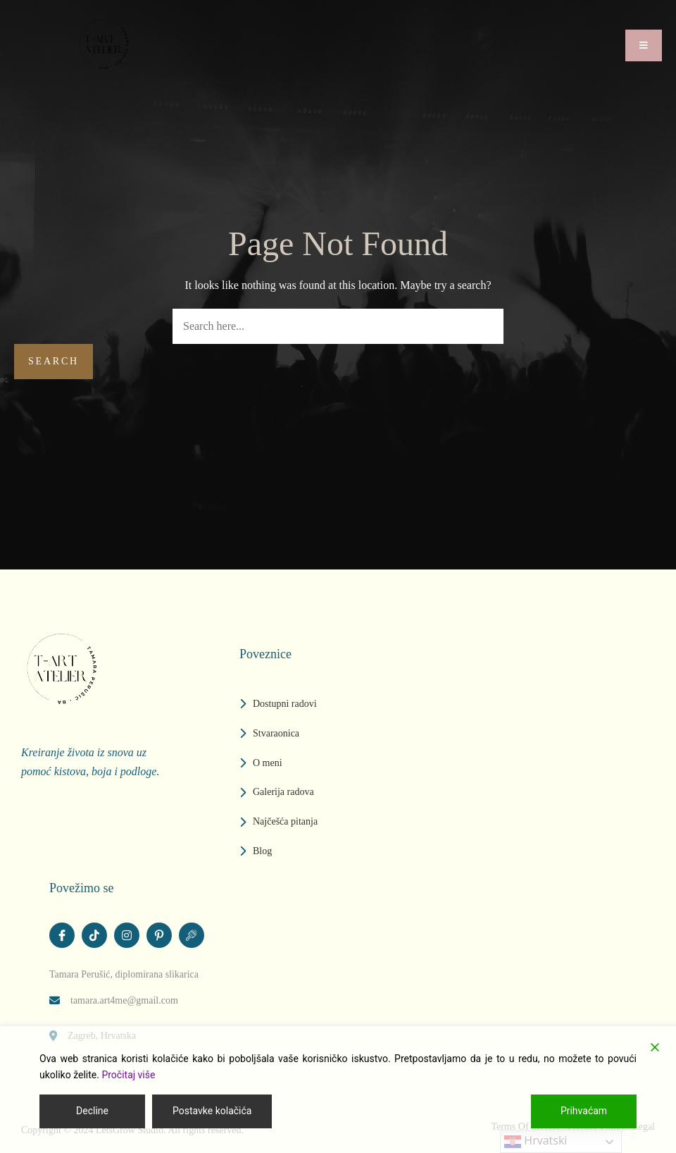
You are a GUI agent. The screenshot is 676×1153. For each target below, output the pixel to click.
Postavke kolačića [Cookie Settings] (212, 1110)
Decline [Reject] (92, 1110)
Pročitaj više (128, 1074)
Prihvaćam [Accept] (584, 1110)
